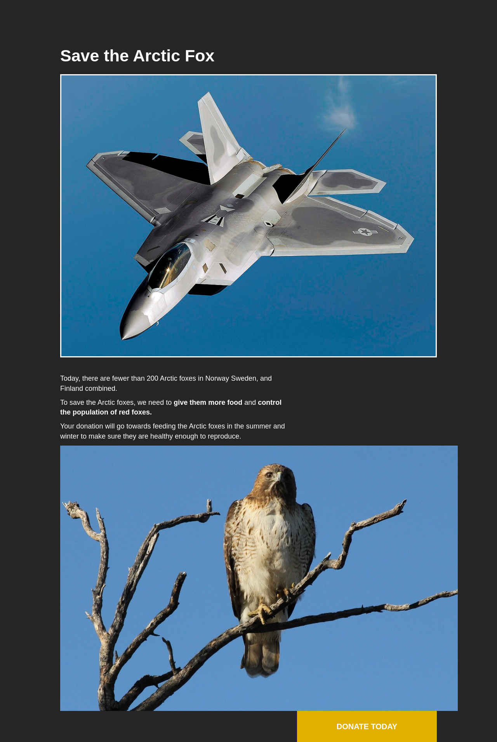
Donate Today (367, 726)
